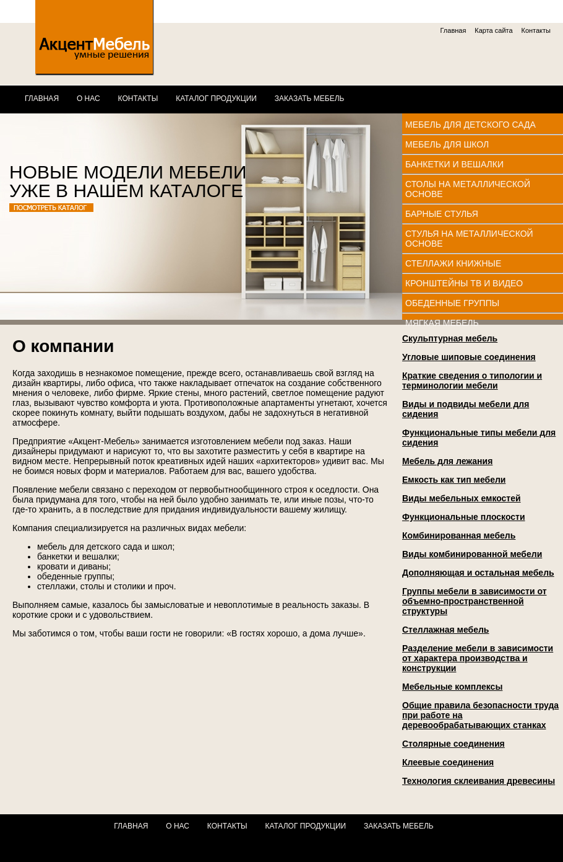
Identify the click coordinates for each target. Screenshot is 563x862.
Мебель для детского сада (470, 125)
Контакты (536, 30)
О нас (88, 98)
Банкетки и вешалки (454, 164)
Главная (453, 30)
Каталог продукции (216, 98)
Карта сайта (493, 30)
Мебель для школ (447, 144)
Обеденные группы (452, 303)
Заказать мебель (310, 98)
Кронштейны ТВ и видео (464, 283)
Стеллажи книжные (453, 263)
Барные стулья (441, 214)
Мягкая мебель (442, 323)
